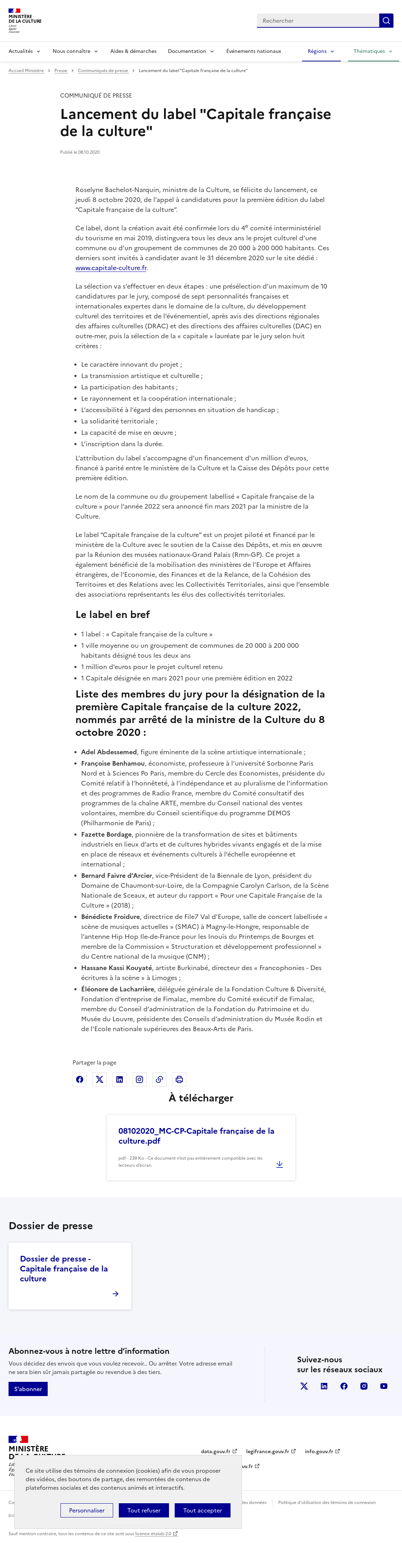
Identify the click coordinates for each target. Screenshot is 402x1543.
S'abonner (28, 1389)
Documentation (187, 51)
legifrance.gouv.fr (267, 1451)
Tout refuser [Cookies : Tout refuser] (143, 1510)
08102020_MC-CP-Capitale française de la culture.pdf (196, 1136)
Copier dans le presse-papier (159, 1079)
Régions (317, 51)
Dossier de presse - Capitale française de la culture (64, 1269)
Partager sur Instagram (139, 1079)
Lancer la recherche (386, 20)
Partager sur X (99, 1079)
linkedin (324, 1386)
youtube (384, 1386)
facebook (344, 1386)
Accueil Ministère (27, 70)
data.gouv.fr (216, 1451)
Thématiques (369, 51)
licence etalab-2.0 (153, 1534)
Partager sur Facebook (80, 1079)
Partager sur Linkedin (119, 1079)
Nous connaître (71, 51)
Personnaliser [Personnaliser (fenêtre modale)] (87, 1510)
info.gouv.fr (319, 1451)
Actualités (21, 51)
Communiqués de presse (103, 70)
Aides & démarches (133, 51)
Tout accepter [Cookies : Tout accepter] (202, 1510)
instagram (364, 1386)
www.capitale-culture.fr (110, 268)
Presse (61, 70)
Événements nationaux (253, 51)
